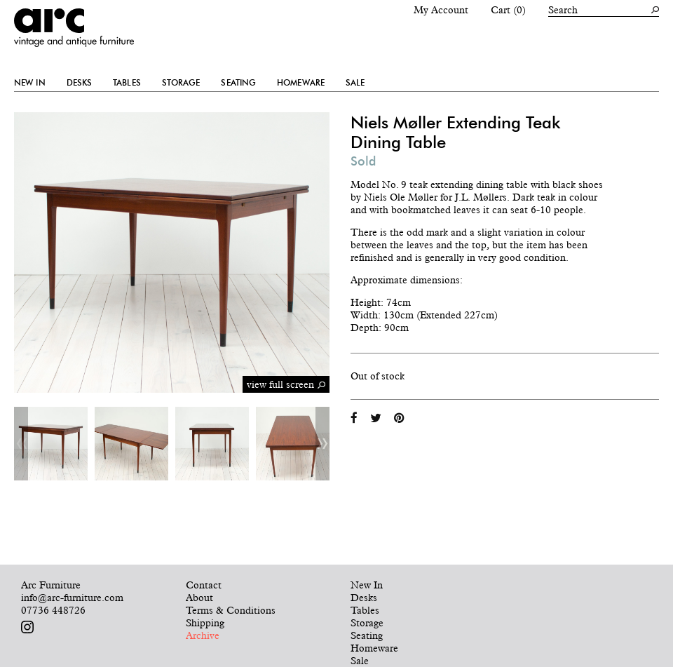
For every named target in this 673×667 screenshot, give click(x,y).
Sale (355, 83)
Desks (80, 83)
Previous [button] (21, 443)
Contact (204, 585)
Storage (181, 83)
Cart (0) (508, 9)
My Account (441, 9)
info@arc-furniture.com (72, 597)
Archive (202, 635)
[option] (51, 443)
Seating (238, 83)
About (199, 597)
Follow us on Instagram (27, 627)
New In (30, 83)
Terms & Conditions (231, 610)
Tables (127, 83)
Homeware (301, 83)
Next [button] (322, 443)
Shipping (205, 622)
